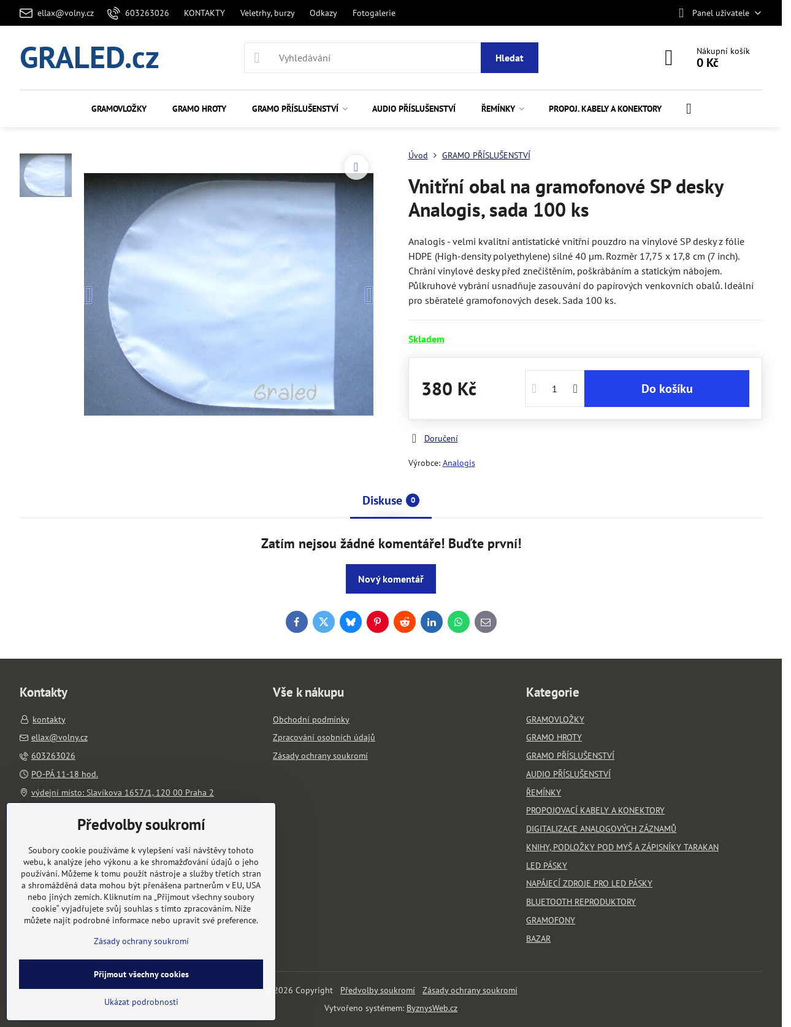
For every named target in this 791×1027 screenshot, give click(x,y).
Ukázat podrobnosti (141, 1001)
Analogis (459, 462)
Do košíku (667, 389)
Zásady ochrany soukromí (470, 990)
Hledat (509, 58)
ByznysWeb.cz (432, 1007)
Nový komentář (391, 579)
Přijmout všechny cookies (141, 974)
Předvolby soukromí (377, 990)
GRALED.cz (89, 57)
